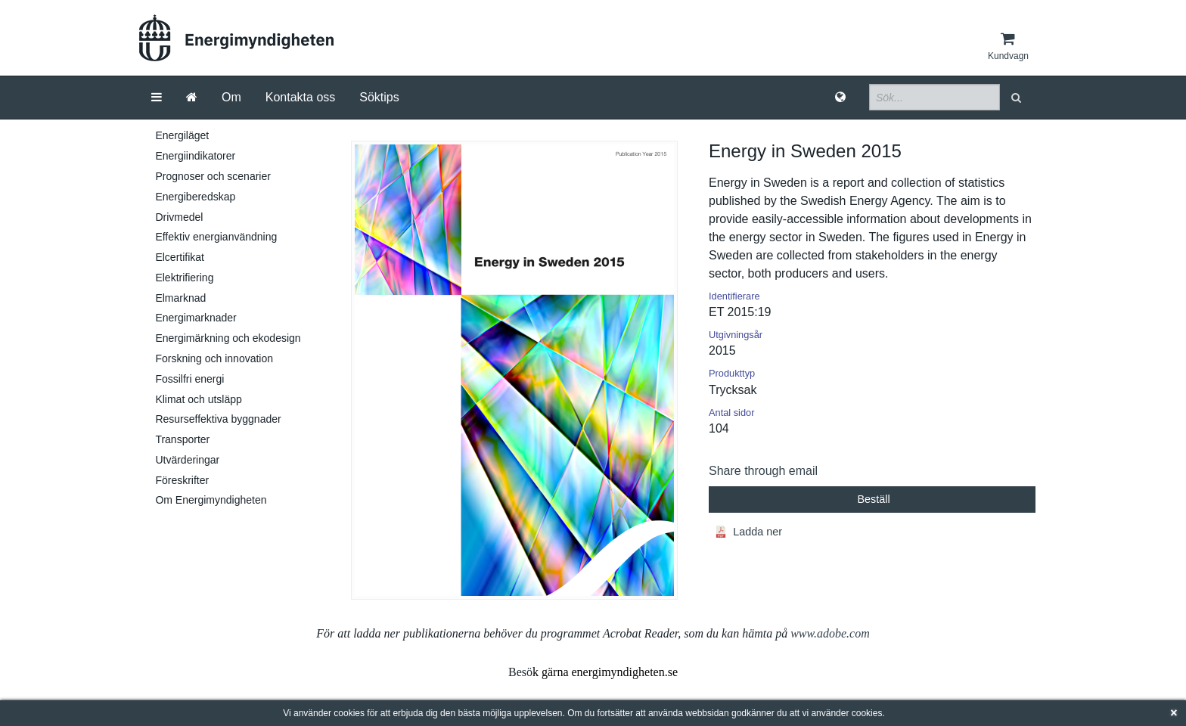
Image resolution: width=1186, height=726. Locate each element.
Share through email (763, 470)
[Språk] (840, 97)
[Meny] (156, 97)
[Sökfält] (934, 97)
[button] (1017, 97)
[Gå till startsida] (192, 97)
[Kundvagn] (1008, 46)
